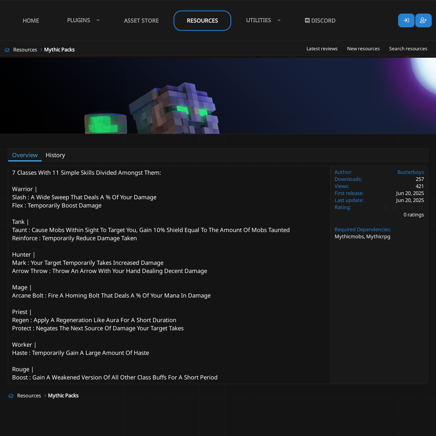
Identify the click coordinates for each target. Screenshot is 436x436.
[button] (81, 20)
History (55, 155)
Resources (202, 20)
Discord (320, 20)
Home (31, 20)
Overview (25, 155)
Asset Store (141, 20)
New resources (363, 48)
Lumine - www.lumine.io (404, 428)
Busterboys (49, 138)
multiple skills (150, 139)
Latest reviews (322, 48)
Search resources (408, 48)
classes (121, 139)
